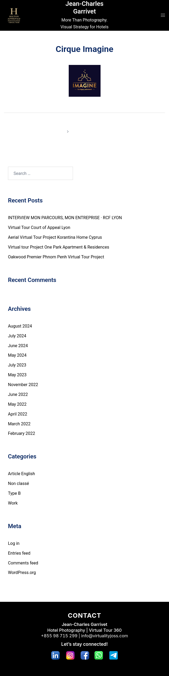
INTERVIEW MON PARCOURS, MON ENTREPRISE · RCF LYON (65, 217)
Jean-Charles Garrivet (84, 7)
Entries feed (19, 553)
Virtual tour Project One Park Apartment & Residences (58, 247)
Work (13, 503)
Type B (14, 493)
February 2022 (21, 433)
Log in (13, 543)
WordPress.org (22, 572)
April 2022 (17, 414)
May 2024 (17, 355)
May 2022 (17, 404)
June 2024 (18, 345)
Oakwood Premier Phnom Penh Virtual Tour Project (56, 256)
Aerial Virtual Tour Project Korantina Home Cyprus (55, 237)
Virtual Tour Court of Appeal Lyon (39, 227)
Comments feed (23, 562)
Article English (21, 473)
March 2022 (19, 423)
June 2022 (18, 394)
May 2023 (17, 374)
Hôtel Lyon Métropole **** (44, 124)
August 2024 (20, 326)
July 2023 (17, 365)
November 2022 (23, 384)
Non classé (18, 483)
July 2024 (17, 335)
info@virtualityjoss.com (104, 635)
